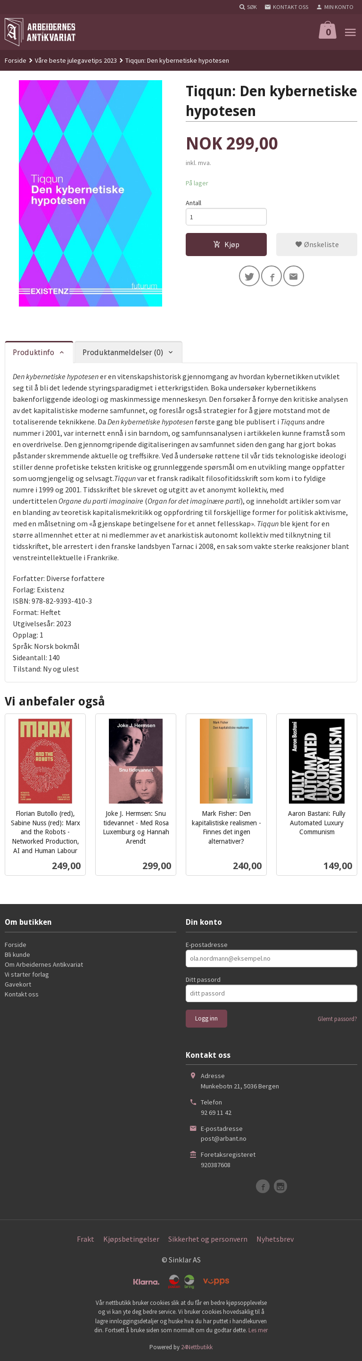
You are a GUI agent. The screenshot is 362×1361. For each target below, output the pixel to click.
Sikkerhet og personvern (207, 1239)
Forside (15, 60)
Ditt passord (203, 979)
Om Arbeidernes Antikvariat (44, 964)
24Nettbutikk (197, 1347)
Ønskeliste (317, 244)
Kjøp (226, 244)
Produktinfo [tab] (33, 352)
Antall (193, 203)
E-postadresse (207, 944)
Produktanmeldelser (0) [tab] (122, 352)
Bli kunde (17, 954)
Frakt (85, 1239)
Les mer (258, 1330)
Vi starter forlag (27, 974)
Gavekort (18, 984)
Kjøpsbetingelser (131, 1239)
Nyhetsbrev (275, 1239)
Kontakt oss (22, 994)
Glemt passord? (337, 1019)
